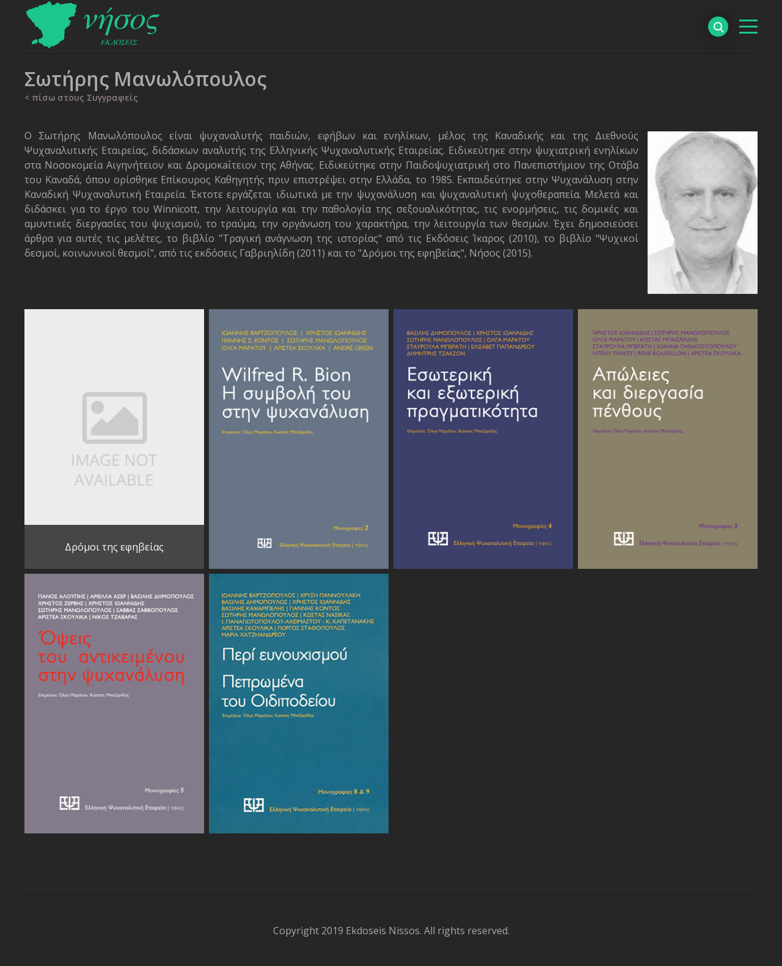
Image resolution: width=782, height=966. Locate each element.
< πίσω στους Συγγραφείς (81, 97)
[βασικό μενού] (748, 27)
